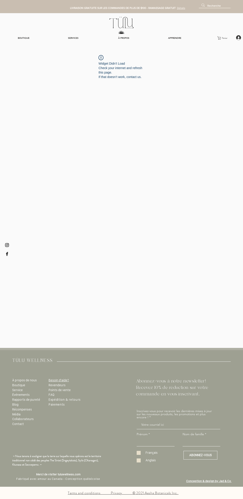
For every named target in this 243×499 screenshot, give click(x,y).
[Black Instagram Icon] (7, 245)
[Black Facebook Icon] (7, 254)
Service (17, 390)
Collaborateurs (23, 419)
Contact (18, 424)
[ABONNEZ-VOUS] (200, 455)
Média (16, 414)
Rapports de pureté (26, 399)
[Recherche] (214, 5)
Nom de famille (193, 434)
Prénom (142, 434)
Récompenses (22, 409)
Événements (21, 394)
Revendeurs (57, 385)
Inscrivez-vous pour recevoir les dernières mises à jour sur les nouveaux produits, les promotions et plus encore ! (174, 414)
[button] (224, 38)
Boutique (18, 385)
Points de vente (60, 390)
